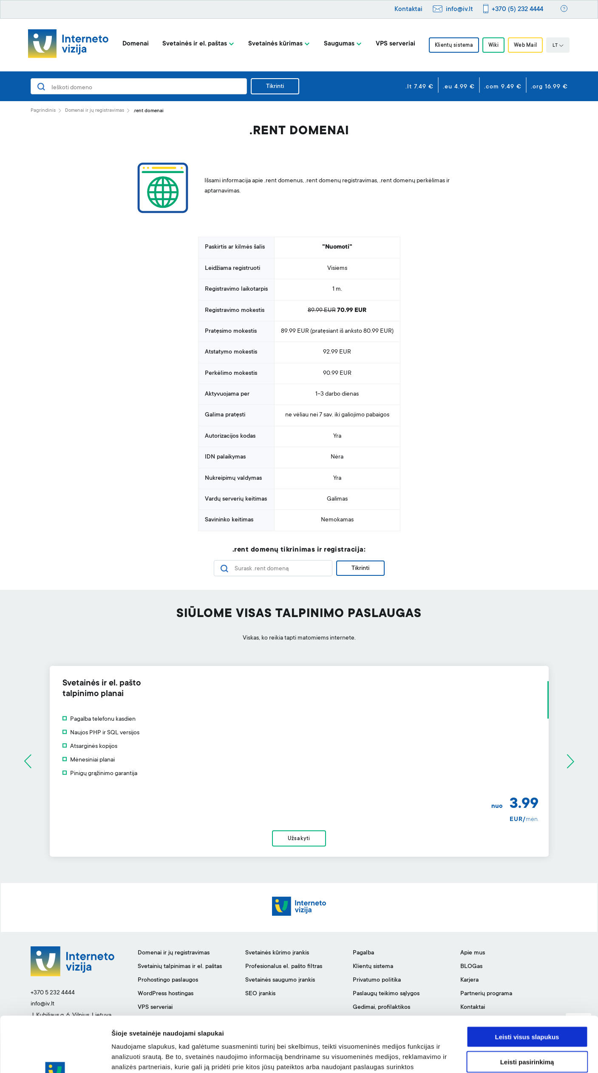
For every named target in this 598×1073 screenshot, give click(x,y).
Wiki (493, 45)
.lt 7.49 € (419, 87)
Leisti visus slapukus (527, 981)
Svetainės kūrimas (275, 44)
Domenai (135, 44)
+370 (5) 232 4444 (517, 9)
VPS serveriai (395, 44)
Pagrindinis (43, 110)
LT (558, 45)
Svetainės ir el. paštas (194, 44)
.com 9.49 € (502, 87)
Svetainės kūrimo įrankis (277, 953)
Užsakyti (299, 839)
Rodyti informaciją (436, 1056)
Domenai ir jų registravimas (94, 110)
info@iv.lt (459, 9)
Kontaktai (408, 9)
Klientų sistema (454, 45)
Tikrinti (275, 86)
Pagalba (363, 953)
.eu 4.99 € (459, 87)
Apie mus (472, 953)
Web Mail (525, 45)
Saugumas (339, 44)
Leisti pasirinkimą (527, 1006)
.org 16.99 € (549, 87)
